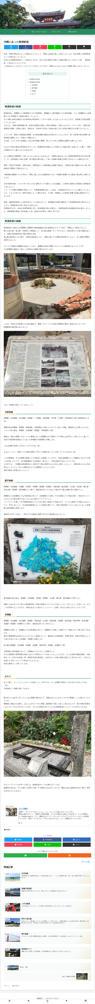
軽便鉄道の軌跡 (35, 79)
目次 (44, 74)
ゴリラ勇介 (23, 810)
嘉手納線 (35, 88)
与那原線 (35, 85)
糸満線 (34, 91)
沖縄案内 (7, 830)
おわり (34, 94)
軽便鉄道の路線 (35, 82)
